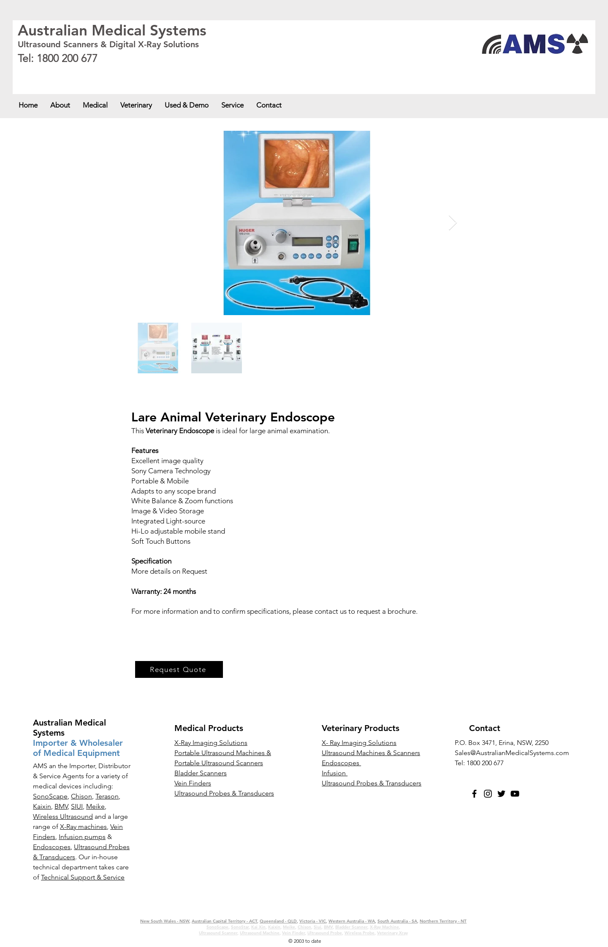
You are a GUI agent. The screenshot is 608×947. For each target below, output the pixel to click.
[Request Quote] (179, 669)
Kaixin (42, 806)
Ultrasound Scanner (218, 933)
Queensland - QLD (155, 73)
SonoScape (50, 796)
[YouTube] (515, 793)
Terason (107, 796)
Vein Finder (293, 933)
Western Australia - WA (229, 73)
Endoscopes (52, 847)
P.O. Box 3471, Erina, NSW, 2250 (501, 743)
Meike (95, 806)
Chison (81, 796)
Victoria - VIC (190, 73)
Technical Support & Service (83, 877)
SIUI (77, 806)
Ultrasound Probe (324, 933)
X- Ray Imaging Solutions (359, 743)
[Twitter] (501, 793)
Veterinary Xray (392, 933)
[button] (95, 105)
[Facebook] (474, 793)
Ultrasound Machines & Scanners (371, 753)
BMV (61, 806)
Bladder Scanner (351, 927)
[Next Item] (453, 223)
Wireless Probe (360, 933)
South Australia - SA (275, 73)
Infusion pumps (82, 837)
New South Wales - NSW (42, 73)
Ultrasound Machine (260, 933)
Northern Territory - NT (443, 921)
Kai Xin (258, 927)
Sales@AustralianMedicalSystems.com (512, 753)
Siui (317, 927)
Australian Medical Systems (112, 30)
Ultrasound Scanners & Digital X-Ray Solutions (108, 44)
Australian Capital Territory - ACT (102, 73)
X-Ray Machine (384, 927)
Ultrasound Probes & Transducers (371, 783)
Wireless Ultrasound (63, 816)
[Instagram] (488, 793)
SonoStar (240, 927)
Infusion (334, 773)
